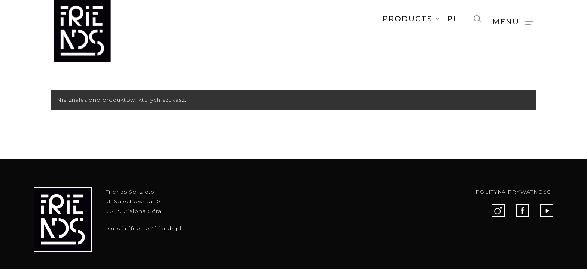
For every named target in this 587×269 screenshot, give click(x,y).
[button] (512, 21)
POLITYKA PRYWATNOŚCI (514, 191)
